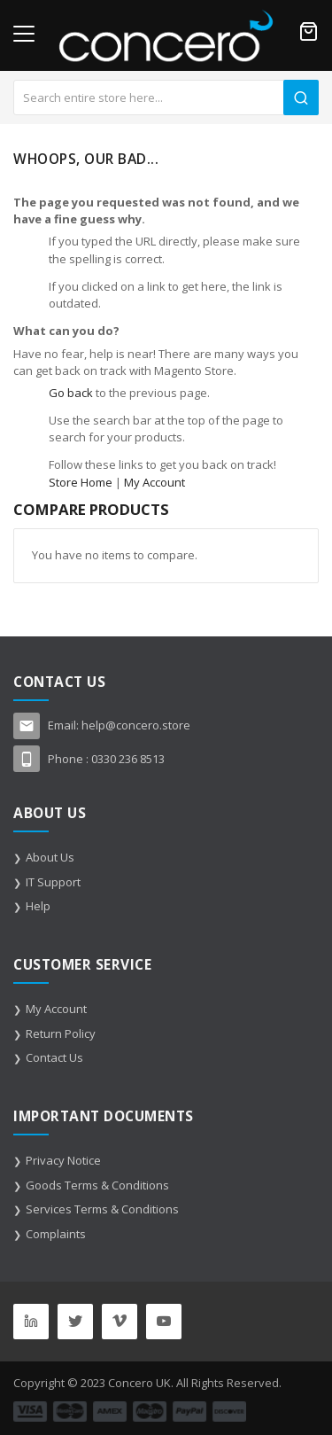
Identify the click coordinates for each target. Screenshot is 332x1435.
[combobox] (166, 97)
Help (38, 906)
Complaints (56, 1234)
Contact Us (54, 1057)
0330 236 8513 (128, 759)
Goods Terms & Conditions (97, 1185)
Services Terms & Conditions (102, 1209)
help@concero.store (135, 725)
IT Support (53, 882)
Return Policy (61, 1033)
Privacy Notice (63, 1160)
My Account (154, 482)
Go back (71, 393)
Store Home (80, 482)
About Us (50, 857)
